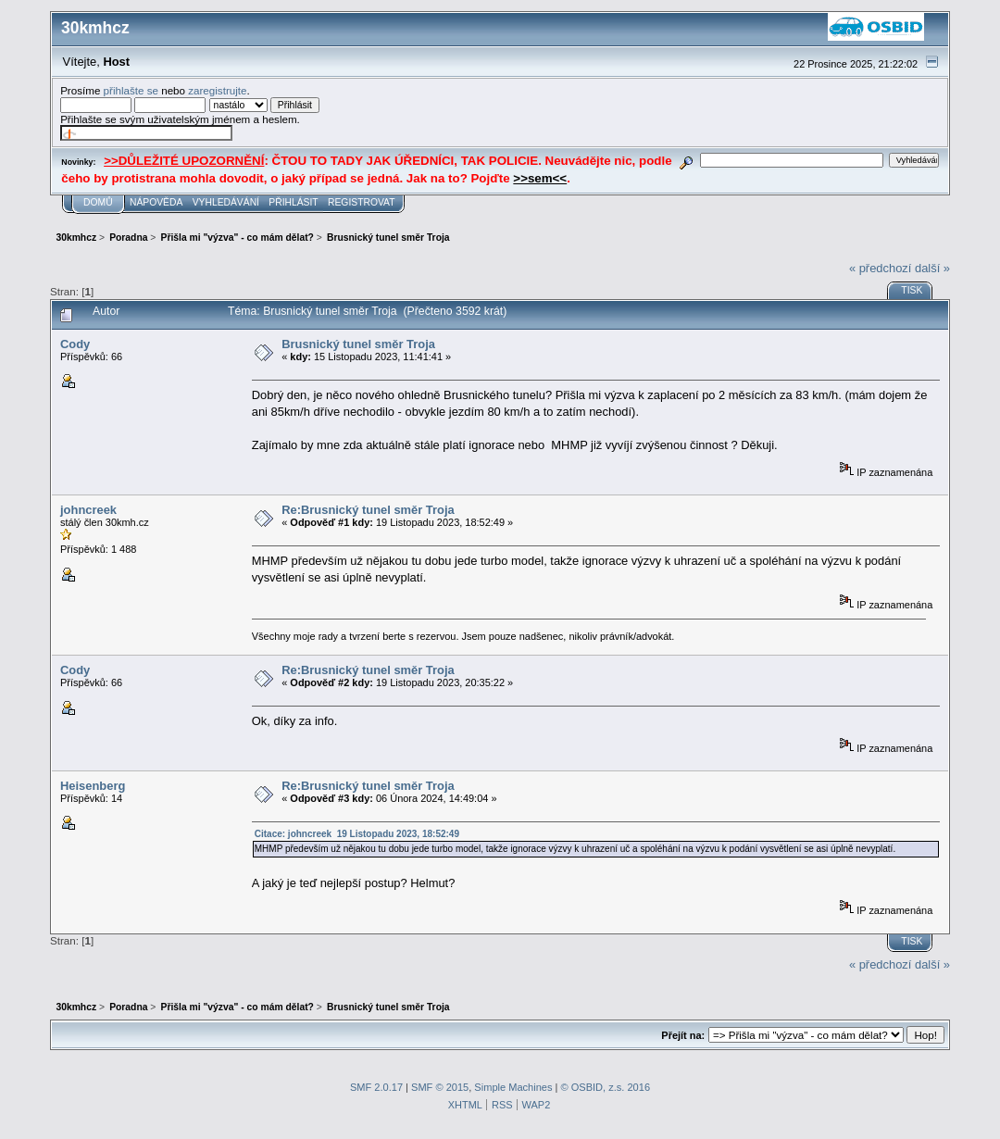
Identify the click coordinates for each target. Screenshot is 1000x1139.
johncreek (88, 510)
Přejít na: (683, 1035)
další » (932, 268)
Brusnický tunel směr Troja (358, 344)
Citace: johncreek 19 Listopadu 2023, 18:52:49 (357, 834)
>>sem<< (540, 178)
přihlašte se (131, 90)
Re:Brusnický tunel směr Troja (368, 510)
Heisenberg (92, 786)
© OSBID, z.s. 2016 (606, 1087)
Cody (75, 344)
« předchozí (880, 268)
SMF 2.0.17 (376, 1087)
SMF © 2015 (440, 1087)
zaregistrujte (217, 90)
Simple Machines (513, 1087)
